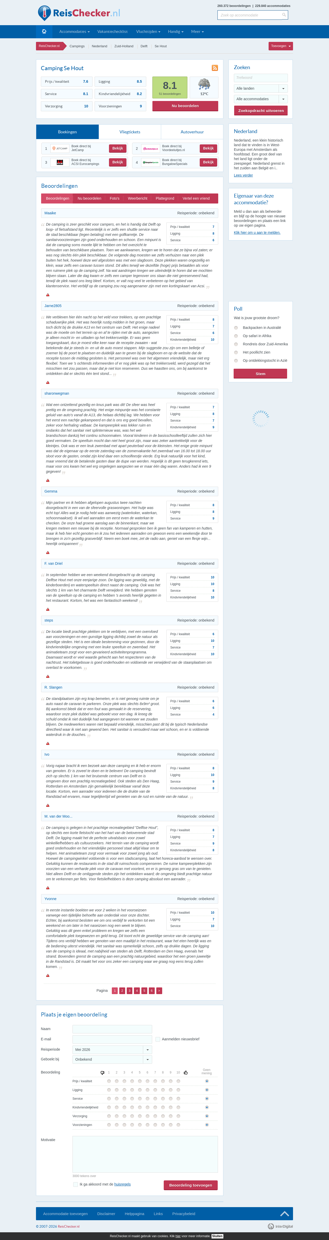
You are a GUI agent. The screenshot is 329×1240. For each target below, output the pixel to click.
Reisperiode (50, 1049)
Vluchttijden (146, 31)
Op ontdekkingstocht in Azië (265, 360)
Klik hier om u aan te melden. (257, 232)
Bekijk (117, 148)
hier (178, 1236)
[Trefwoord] (261, 78)
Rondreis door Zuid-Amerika (265, 344)
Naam (45, 1029)
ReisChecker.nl (49, 46)
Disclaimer (106, 1213)
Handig (174, 31)
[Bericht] (145, 1154)
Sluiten (217, 1236)
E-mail (46, 1039)
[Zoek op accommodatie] (249, 15)
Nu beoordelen (185, 106)
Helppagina (134, 1213)
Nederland (99, 46)
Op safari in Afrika (257, 336)
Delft (144, 46)
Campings (77, 46)
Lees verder (243, 175)
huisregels (122, 1184)
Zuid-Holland (123, 46)
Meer (195, 31)
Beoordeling (50, 1072)
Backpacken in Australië (262, 328)
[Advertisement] (260, 269)
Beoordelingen (57, 198)
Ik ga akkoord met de (105, 1184)
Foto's (115, 198)
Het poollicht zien (256, 352)
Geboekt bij (50, 1059)
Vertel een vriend (196, 198)
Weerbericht (137, 198)
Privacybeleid (183, 1213)
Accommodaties (72, 31)
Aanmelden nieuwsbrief (180, 1039)
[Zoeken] (285, 15)
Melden (47, 295)
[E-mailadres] (112, 1039)
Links (158, 1213)
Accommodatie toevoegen (65, 1213)
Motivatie (48, 1140)
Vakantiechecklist (112, 31)
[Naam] (112, 1029)
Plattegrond (165, 198)
